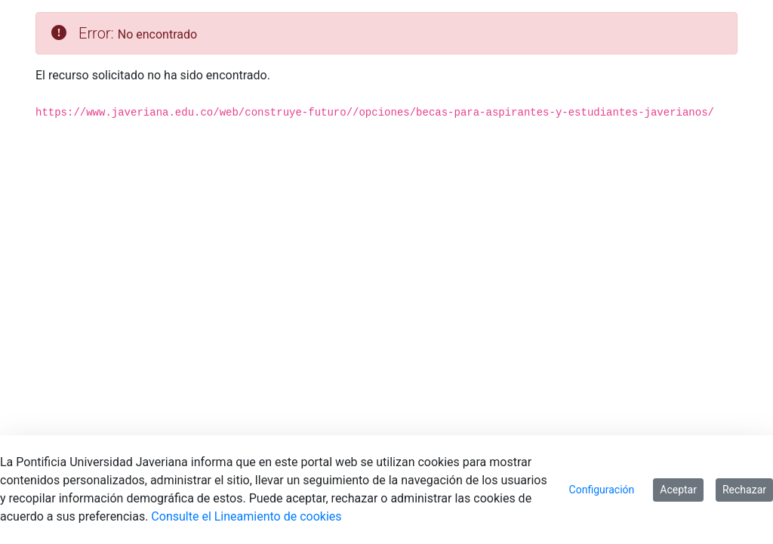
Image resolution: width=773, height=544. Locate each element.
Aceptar (678, 490)
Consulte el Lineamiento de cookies (246, 516)
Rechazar (744, 490)
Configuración (602, 490)
